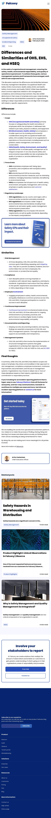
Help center (5, 793)
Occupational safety (9, 38)
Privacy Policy (44, 805)
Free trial (25, 669)
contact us (30, 390)
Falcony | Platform (23, 382)
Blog (2, 778)
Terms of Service (34, 805)
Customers (5, 768)
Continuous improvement (18, 310)
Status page (5, 796)
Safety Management (9, 34)
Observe (4, 733)
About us (4, 765)
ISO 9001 (47, 348)
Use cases (4, 754)
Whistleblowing (6, 740)
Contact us (25, 676)
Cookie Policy (16, 808)
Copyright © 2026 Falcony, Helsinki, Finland (14, 805)
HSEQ (22, 42)
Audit (3, 730)
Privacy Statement (6, 808)
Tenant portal (5, 737)
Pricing (3, 772)
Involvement (18, 292)
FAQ (2, 775)
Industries (4, 751)
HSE (3, 46)
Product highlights (10, 574)
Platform (4, 726)
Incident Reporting (9, 42)
